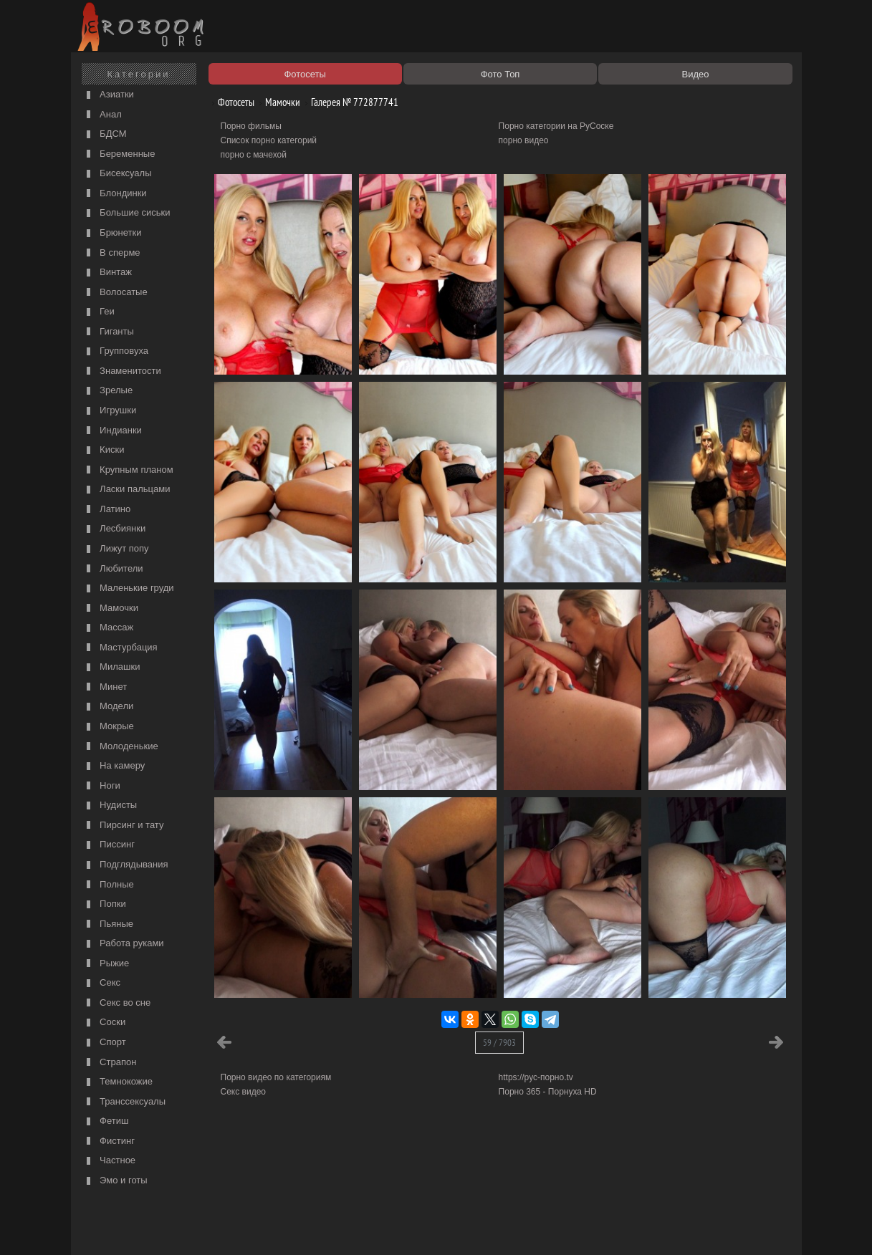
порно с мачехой (254, 155)
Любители (113, 569)
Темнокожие (118, 1082)
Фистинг (109, 1141)
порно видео (524, 140)
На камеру (114, 766)
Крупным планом (128, 470)
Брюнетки (112, 233)
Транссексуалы (124, 1102)
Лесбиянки (114, 529)
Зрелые (108, 391)
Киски (104, 450)
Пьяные (108, 924)
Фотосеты (230, 102)
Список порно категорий (269, 140)
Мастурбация (120, 648)
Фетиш (106, 1121)
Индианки (112, 431)
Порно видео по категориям (276, 1077)
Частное (109, 1161)
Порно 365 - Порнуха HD (548, 1092)
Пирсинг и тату (123, 825)
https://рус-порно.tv (536, 1077)
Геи (99, 312)
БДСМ (105, 134)
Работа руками (123, 944)
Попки (104, 904)
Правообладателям (206, 1227)
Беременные (119, 154)
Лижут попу (116, 549)
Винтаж (107, 272)
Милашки (111, 667)
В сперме (111, 253)
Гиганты (108, 332)
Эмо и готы (115, 1181)
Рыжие (106, 964)
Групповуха (116, 351)
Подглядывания (125, 865)
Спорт (104, 1043)
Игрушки (110, 411)
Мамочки (110, 608)
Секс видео (244, 1092)
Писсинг (109, 845)
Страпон (110, 1063)
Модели (108, 707)
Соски (104, 1022)
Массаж (108, 628)
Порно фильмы (251, 126)
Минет (105, 687)
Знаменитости (122, 371)
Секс (102, 983)
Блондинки (115, 194)
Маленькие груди (128, 588)
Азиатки (108, 95)
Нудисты (110, 805)
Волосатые (115, 293)
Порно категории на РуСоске (556, 126)
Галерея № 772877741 (349, 102)
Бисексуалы (117, 174)
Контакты (323, 1227)
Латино (107, 510)
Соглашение (274, 1227)
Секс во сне (117, 1003)
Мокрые (108, 727)
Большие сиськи (127, 213)
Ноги (101, 786)
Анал (102, 115)
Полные (108, 885)
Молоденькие (120, 747)
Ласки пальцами (127, 490)
